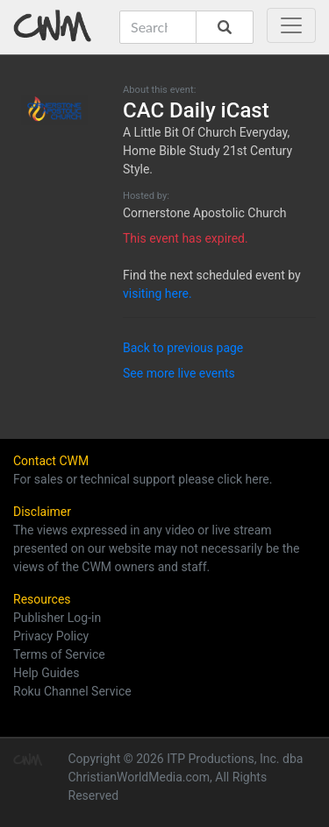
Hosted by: (146, 195)
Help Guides (46, 673)
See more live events (179, 373)
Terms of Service (59, 654)
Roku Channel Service (72, 691)
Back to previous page (183, 348)
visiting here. (157, 293)
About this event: (159, 89)
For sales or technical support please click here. (142, 479)
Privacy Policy (51, 636)
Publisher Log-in (57, 618)
